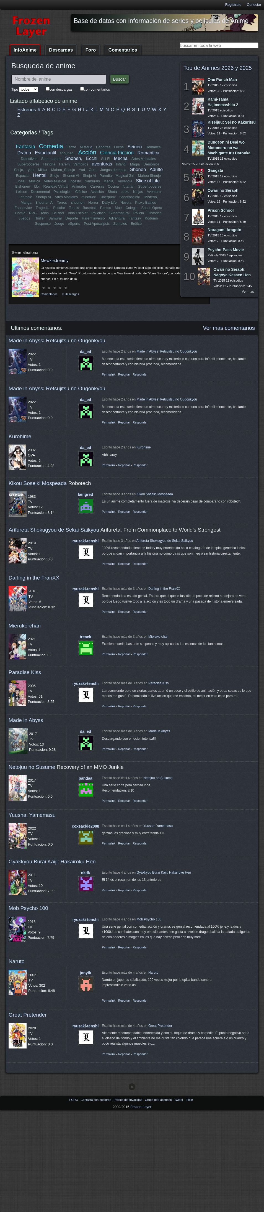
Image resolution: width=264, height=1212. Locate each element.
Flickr (189, 1099)
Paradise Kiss (25, 672)
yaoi (31, 170)
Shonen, (73, 158)
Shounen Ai (44, 202)
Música (34, 181)
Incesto (75, 181)
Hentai (39, 175)
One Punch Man (222, 79)
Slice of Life (148, 180)
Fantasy (134, 218)
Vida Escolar (78, 213)
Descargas (61, 50)
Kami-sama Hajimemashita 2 (223, 102)
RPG (33, 213)
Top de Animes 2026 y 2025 (217, 68)
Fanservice (23, 208)
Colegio (131, 208)
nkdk (85, 873)
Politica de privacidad (128, 1099)
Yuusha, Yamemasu (32, 815)
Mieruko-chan (25, 626)
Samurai (55, 218)
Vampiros (80, 164)
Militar (43, 170)
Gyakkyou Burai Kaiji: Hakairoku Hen (52, 861)
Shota (112, 192)
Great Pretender (28, 1015)
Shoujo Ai (43, 197)
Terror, (62, 202)
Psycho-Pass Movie (226, 249)
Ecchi (91, 158)
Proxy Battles (145, 202)
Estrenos (26, 109)
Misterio (86, 147)
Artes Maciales (66, 197)
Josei (21, 181)
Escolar (59, 208)
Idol (37, 186)
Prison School (221, 210)
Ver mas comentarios (229, 328)
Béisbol (58, 213)
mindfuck (88, 197)
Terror (71, 147)
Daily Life (109, 202)
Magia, (108, 181)
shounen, (67, 153)
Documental (40, 192)
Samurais (92, 181)
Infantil (121, 164)
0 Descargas (70, 294)
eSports (74, 223)
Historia (49, 164)
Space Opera (151, 208)
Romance (153, 147)
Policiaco (98, 213)
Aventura (153, 192)
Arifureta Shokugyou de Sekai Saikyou (54, 530)
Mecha (121, 158)
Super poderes (149, 186)
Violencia (125, 181)
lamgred (85, 494)
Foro (91, 50)
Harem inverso (93, 218)
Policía (138, 213)
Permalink (108, 374)
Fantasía (25, 146)
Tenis (44, 213)
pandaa (85, 778)
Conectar (254, 4)
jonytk (85, 973)
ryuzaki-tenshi (86, 541)
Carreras (97, 186)
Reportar (124, 374)
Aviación (97, 192)
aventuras (102, 164)
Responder (140, 374)
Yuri (82, 170)
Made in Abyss (26, 720)
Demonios (151, 164)
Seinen (135, 146)
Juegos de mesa (113, 170)
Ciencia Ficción (116, 152)
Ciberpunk (107, 197)
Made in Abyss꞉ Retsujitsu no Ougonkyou (57, 340)
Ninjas (138, 192)
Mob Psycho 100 (28, 908)
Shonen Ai (71, 175)
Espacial (22, 175)
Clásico (81, 192)
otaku (125, 192)
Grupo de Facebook (158, 1099)
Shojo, (19, 170)
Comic (20, 213)
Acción (87, 152)
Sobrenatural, (130, 197)
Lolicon (21, 192)
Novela (125, 202)
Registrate (233, 4)
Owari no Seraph (223, 190)
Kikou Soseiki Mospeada (38, 483)
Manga (26, 202)
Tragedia (43, 208)
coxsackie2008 (85, 826)
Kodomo (151, 218)
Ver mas (248, 292)
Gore (93, 170)
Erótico (136, 223)
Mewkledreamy (55, 260)
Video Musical (55, 181)
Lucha (119, 147)
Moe (118, 208)
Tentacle (25, 197)
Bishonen (22, 186)
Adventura (116, 218)
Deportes (103, 147)
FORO (74, 1099)
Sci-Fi (105, 159)
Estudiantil (45, 152)
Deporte (72, 218)
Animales (79, 186)
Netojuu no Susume (32, 767)
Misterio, (150, 197)
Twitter (179, 1099)
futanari (128, 186)
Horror (93, 202)
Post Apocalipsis (97, 223)
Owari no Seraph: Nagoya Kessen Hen (232, 272)
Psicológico (63, 192)
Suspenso (43, 223)
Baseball (89, 208)
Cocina (113, 186)
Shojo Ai (89, 175)
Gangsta (215, 170)
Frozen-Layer (140, 1107)
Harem (64, 164)
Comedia (51, 146)
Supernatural (119, 213)
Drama (24, 152)
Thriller (39, 218)
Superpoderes (28, 164)
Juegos (24, 218)
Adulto (155, 169)
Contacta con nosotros (96, 1099)
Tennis (74, 208)
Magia (135, 164)
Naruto (17, 961)
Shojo (54, 175)
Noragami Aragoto (224, 230)
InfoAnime (25, 50)
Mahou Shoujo (149, 175)
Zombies (120, 223)
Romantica (148, 152)
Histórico (155, 213)
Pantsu (105, 208)
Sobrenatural (51, 159)
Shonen (138, 169)
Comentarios (122, 50)
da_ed (85, 351)
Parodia (106, 175)
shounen (77, 202)
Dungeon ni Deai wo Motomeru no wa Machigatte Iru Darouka (229, 147)
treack (85, 637)
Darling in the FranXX (34, 578)
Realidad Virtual (55, 186)
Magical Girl (124, 175)
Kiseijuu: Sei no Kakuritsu (231, 122)
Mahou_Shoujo (63, 170)
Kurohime (20, 436)
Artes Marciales (143, 159)
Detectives (29, 159)
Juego (59, 223)
